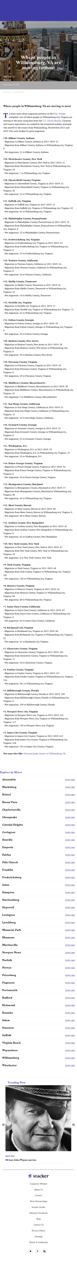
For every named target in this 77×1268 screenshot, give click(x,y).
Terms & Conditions (38, 1242)
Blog (39, 1219)
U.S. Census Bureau (52, 120)
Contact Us (39, 1224)
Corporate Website (38, 1183)
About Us (38, 1189)
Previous (3, 1124)
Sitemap (38, 1236)
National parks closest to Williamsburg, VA (45, 753)
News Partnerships (38, 1201)
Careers (38, 1195)
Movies (9, 1156)
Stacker (7, 80)
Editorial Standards (38, 1213)
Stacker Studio (38, 1207)
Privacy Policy (38, 1230)
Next (73, 1124)
